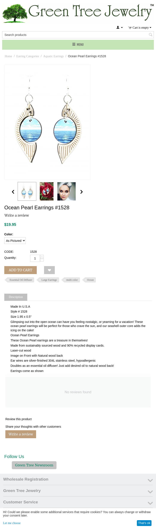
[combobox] (78, 34)
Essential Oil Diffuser (21, 279)
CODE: (9, 251)
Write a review (17, 215)
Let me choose (12, 523)
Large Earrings (49, 279)
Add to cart (20, 270)
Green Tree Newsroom (34, 465)
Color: (8, 234)
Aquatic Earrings (53, 56)
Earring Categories (27, 56)
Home (8, 56)
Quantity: (10, 257)
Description (16, 297)
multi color (72, 279)
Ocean (90, 279)
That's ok (144, 523)
